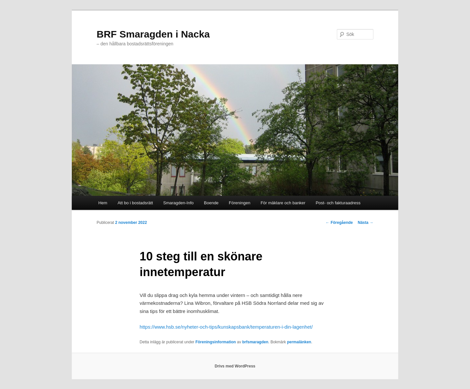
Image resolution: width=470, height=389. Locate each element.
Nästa (365, 222)
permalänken (299, 342)
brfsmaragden (255, 342)
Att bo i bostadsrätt (135, 202)
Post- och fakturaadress (338, 202)
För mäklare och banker (282, 202)
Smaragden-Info (178, 202)
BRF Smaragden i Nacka (153, 34)
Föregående (339, 222)
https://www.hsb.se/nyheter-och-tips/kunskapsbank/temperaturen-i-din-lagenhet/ (226, 327)
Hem (102, 202)
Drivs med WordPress (235, 366)
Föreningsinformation (216, 342)
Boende (211, 202)
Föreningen (239, 202)
